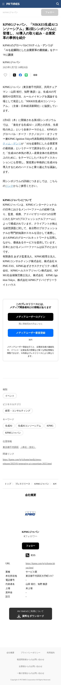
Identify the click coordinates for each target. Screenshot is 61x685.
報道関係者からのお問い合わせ (30, 659)
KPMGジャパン (13, 433)
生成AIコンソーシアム (29, 426)
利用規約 (51, 652)
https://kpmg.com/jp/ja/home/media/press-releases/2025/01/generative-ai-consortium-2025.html (27, 461)
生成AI (8, 426)
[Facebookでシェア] (20, 75)
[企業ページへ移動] (30, 514)
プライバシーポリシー (30, 652)
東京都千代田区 (11, 447)
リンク (9, 185)
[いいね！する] (5, 75)
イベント (9, 396)
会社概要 (10, 652)
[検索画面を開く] (58, 4)
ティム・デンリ (12, 143)
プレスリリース (22, 484)
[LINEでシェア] (26, 75)
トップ (8, 484)
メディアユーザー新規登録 (30, 333)
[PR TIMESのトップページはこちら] (13, 4)
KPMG (50, 426)
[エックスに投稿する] (14, 75)
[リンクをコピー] (35, 75)
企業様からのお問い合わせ (30, 666)
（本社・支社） (28, 447)
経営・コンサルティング (17, 410)
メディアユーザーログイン (30, 317)
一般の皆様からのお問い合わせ (30, 673)
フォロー (30, 546)
